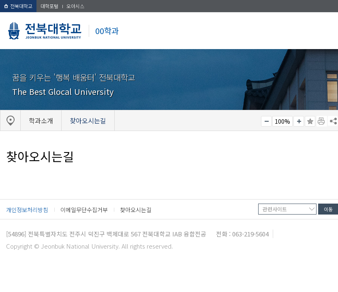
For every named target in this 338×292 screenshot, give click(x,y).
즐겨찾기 (310, 121)
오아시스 (75, 5)
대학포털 (49, 5)
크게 (298, 121)
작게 (266, 121)
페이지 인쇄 (322, 121)
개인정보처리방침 (27, 210)
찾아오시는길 (136, 210)
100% (282, 121)
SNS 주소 (333, 121)
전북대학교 (18, 5)
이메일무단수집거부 (84, 210)
